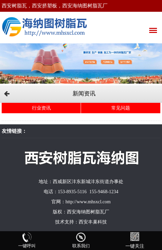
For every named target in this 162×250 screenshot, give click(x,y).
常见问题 (120, 108)
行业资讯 (41, 108)
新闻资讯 (84, 93)
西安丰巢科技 (93, 221)
